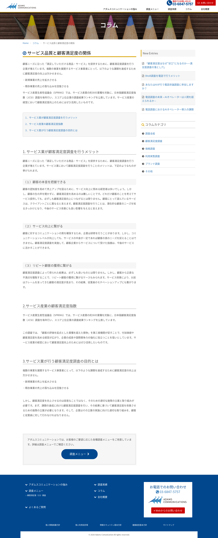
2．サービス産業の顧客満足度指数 (44, 124)
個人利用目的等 (81, 525)
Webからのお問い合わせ (168, 510)
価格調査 (150, 148)
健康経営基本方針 (139, 525)
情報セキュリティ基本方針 (111, 525)
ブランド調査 (152, 163)
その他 (149, 171)
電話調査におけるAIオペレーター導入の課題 (169, 109)
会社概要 (205, 8)
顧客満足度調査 (153, 141)
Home (26, 43)
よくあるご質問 (37, 507)
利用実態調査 (152, 156)
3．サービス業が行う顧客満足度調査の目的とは (51, 130)
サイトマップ (168, 525)
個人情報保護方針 (53, 525)
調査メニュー (152, 8)
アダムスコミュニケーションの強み (120, 8)
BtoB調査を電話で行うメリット (162, 76)
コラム (188, 8)
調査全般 (150, 133)
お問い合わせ (207, 2)
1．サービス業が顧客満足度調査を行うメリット (51, 117)
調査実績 (172, 8)
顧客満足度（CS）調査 (36, 495)
